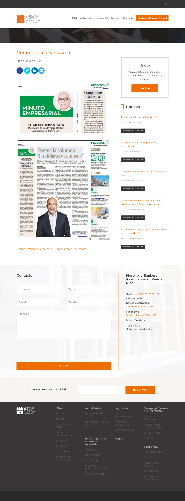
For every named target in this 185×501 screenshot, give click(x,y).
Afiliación (62, 440)
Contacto (128, 18)
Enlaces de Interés (96, 474)
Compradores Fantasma (45, 53)
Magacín (119, 438)
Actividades (86, 18)
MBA (74, 18)
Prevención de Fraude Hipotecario (97, 467)
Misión (60, 418)
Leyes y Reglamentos (122, 415)
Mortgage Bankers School (152, 18)
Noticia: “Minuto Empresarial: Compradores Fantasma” (51, 249)
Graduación (151, 471)
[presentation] (41, 350)
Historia (60, 413)
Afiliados (61, 446)
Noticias (115, 18)
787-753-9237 (146, 294)
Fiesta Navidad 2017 (94, 415)
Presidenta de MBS (156, 452)
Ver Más (145, 88)
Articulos (90, 449)
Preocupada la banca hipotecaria (139, 117)
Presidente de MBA (64, 425)
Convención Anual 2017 (96, 423)
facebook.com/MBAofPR (141, 315)
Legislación (102, 18)
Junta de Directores (150, 418)
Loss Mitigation (124, 430)
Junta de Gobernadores (65, 434)
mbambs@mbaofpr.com (140, 306)
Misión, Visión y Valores (153, 464)
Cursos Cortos (153, 433)
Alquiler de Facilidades (63, 458)
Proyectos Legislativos (121, 423)
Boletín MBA (93, 455)
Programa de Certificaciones (153, 426)
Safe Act (149, 438)
